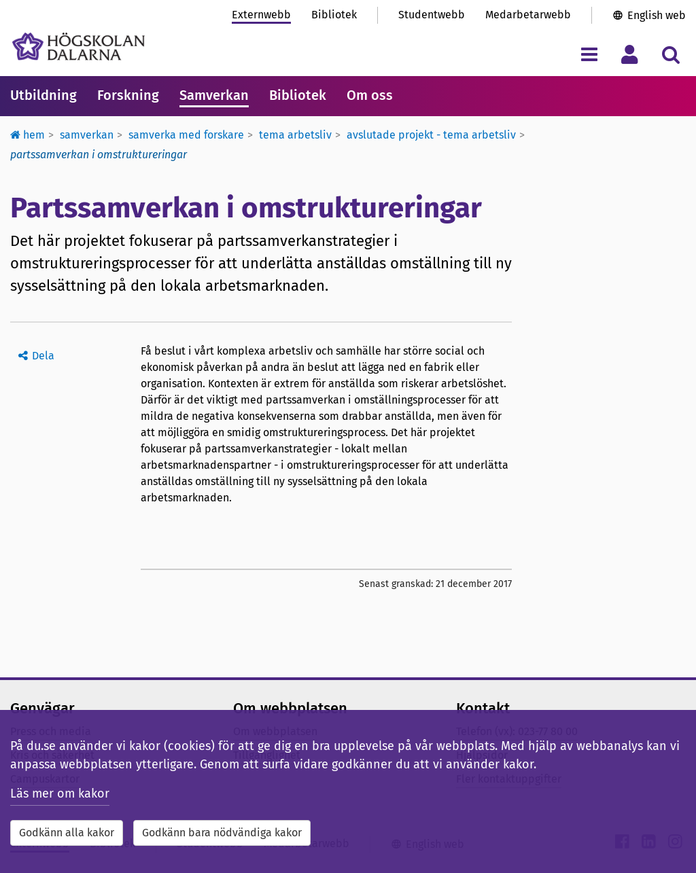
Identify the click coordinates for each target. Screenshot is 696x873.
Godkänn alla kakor (66, 832)
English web (656, 15)
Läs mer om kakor (59, 793)
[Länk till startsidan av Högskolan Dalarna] (78, 46)
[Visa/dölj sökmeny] (670, 54)
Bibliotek (334, 14)
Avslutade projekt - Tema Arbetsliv (431, 134)
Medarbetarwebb (528, 14)
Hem (27, 134)
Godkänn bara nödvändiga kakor (222, 832)
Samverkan (214, 95)
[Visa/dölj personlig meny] (629, 54)
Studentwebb (431, 14)
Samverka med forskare (186, 134)
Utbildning (43, 95)
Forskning (128, 95)
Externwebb (261, 14)
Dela (43, 355)
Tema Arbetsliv (295, 134)
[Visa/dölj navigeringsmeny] (589, 54)
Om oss (370, 95)
